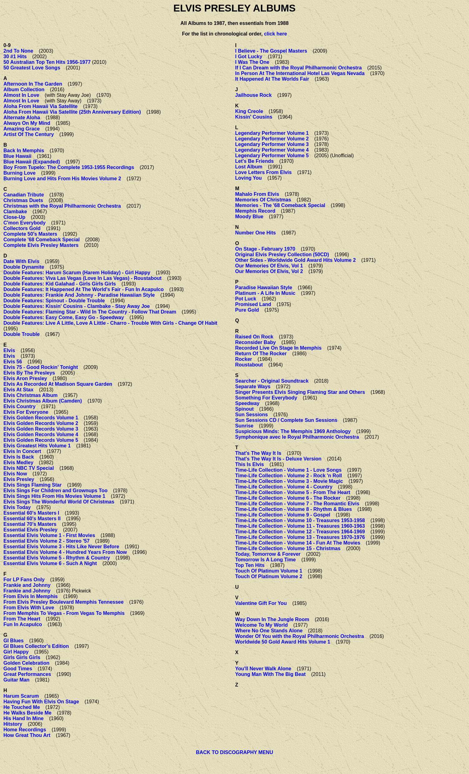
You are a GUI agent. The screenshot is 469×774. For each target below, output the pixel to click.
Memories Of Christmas (263, 199)
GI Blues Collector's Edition (36, 646)
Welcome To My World (261, 625)
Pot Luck (245, 298)
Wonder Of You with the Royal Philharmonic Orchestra (299, 636)
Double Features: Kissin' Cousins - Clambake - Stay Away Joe (76, 306)
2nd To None (18, 51)
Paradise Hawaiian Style (263, 287)
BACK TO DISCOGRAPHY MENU (234, 752)
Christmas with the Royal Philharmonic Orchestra (62, 206)
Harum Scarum (21, 696)
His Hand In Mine (23, 718)
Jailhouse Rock (253, 95)
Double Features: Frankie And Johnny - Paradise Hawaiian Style (79, 295)
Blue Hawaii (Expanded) (31, 161)
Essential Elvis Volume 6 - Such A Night (50, 563)
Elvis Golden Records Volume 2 (40, 423)
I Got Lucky (248, 56)
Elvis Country (19, 406)
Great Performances (27, 674)
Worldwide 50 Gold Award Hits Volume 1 (282, 641)
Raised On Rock (254, 336)
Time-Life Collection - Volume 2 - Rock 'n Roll (288, 475)
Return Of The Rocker (261, 353)
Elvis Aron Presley (25, 378)
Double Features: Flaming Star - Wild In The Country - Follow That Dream (89, 311)
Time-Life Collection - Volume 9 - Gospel (282, 514)
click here (275, 33)
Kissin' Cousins (253, 117)
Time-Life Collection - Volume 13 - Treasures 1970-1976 (300, 537)
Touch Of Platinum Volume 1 (268, 570)
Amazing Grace (21, 128)
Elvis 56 (12, 361)
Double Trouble (21, 334)
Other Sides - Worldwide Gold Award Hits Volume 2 (295, 260)
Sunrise (244, 425)
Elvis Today (17, 507)
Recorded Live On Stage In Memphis (278, 348)
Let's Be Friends (254, 161)
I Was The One (252, 62)
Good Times (17, 668)
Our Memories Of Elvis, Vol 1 (269, 265)
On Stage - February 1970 (265, 249)
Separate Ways (252, 386)
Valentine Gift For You (261, 603)
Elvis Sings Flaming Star (32, 485)
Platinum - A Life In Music (265, 293)
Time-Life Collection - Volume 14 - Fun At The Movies (298, 542)
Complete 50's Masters (30, 234)
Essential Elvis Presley (30, 529)
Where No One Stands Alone (269, 630)
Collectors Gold (22, 228)
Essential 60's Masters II (31, 518)
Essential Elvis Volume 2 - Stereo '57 (46, 541)
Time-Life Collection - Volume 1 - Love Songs (288, 470)
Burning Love (19, 173)
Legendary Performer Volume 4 (272, 150)
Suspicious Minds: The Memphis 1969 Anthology (293, 431)
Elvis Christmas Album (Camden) (42, 401)
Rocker (243, 359)
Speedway (247, 403)
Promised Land (253, 304)
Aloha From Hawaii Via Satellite (40, 106)
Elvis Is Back (18, 457)
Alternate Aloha (21, 117)
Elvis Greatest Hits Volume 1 (37, 445)
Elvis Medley (18, 462)
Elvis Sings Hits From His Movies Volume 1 (54, 496)
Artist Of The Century (28, 134)
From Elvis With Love (28, 607)
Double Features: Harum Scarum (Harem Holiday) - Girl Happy (76, 272)
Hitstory (12, 724)
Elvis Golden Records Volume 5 (40, 440)
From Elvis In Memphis (30, 596)
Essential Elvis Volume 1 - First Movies (49, 535)
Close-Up (14, 217)
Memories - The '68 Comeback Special (280, 205)
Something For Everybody (266, 397)
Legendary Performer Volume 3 (272, 144)
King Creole (249, 111)
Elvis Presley (18, 479)
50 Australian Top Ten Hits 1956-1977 (47, 62)
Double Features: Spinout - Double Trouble (54, 300)
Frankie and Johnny (26, 585)
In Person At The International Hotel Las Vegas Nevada (300, 73)
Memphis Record (255, 211)
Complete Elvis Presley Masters (41, 245)
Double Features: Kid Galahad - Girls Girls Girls (59, 283)
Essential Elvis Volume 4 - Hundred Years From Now (65, 552)
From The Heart (21, 618)
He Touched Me (21, 707)
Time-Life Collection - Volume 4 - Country (284, 486)
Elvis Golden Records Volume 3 (40, 429)
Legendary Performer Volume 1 (272, 133)
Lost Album (248, 166)
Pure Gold (247, 310)
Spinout (244, 409)
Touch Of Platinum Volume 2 (268, 576)
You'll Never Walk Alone (263, 668)
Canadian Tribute (23, 194)
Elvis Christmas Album (30, 395)
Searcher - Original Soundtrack (272, 381)
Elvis (9, 350)
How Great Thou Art (26, 735)
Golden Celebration (26, 663)
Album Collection (24, 89)
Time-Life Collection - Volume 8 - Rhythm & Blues (293, 509)
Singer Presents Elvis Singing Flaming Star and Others (300, 392)
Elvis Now (15, 473)
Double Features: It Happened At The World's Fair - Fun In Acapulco (83, 289)
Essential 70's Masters (29, 524)
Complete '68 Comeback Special (41, 239)
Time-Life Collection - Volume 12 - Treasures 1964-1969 (300, 531)
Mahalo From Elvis (257, 194)
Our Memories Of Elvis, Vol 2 (269, 271)
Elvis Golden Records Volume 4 (40, 434)
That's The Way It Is (258, 453)
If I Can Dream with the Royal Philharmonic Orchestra (298, 67)
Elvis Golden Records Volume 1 (40, 417)
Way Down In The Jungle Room (272, 619)
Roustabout (249, 364)
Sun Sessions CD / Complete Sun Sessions (286, 420)
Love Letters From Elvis (263, 172)
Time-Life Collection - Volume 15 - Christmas (288, 548)
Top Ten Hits (250, 565)
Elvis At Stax (18, 389)
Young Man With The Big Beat (270, 674)
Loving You (248, 178)
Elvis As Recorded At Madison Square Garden (57, 384)
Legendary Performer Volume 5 (272, 155)
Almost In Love (21, 95)
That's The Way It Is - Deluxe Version (278, 458)
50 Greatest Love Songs (31, 67)
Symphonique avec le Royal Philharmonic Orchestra (297, 437)
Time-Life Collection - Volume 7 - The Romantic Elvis (297, 503)
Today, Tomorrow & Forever (268, 554)
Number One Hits (255, 232)
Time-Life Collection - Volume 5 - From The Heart (292, 492)
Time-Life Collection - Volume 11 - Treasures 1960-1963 (300, 526)
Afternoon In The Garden (32, 84)
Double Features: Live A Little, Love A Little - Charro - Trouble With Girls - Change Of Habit (110, 323)
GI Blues (13, 640)
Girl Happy (16, 651)
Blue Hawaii (17, 156)
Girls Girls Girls (21, 657)
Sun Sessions (251, 414)
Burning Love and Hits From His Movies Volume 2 (62, 178)
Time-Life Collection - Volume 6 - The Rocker (288, 498)
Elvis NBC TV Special (28, 468)
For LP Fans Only (24, 579)
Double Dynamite (23, 267)
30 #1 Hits (15, 56)
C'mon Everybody (24, 222)
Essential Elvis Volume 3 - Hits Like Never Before (61, 546)
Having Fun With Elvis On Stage (41, 701)
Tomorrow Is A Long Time (265, 559)
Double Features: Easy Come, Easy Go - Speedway (63, 317)
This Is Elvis (249, 464)
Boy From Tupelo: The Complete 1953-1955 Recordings (68, 167)
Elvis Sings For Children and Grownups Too (55, 490)
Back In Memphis (23, 150)
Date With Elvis (21, 261)
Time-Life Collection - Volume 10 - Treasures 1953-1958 (300, 520)
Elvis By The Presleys (29, 372)
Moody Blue (249, 216)
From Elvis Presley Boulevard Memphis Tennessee (63, 602)
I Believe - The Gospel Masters (271, 51)
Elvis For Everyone (25, 412)
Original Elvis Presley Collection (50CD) (282, 254)
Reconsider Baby (255, 342)
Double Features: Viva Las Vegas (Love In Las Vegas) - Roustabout (82, 278)
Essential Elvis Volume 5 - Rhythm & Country (56, 557)
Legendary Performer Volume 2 (272, 138)
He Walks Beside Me (27, 712)
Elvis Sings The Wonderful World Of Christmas (58, 501)
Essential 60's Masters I (31, 513)
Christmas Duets (23, 200)
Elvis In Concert (22, 451)
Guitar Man (16, 679)
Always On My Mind (26, 123)
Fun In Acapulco (22, 624)
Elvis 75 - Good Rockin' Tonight (40, 367)
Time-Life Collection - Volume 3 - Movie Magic (289, 481)
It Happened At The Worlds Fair (272, 79)
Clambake (15, 211)
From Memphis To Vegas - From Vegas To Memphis (64, 613)
